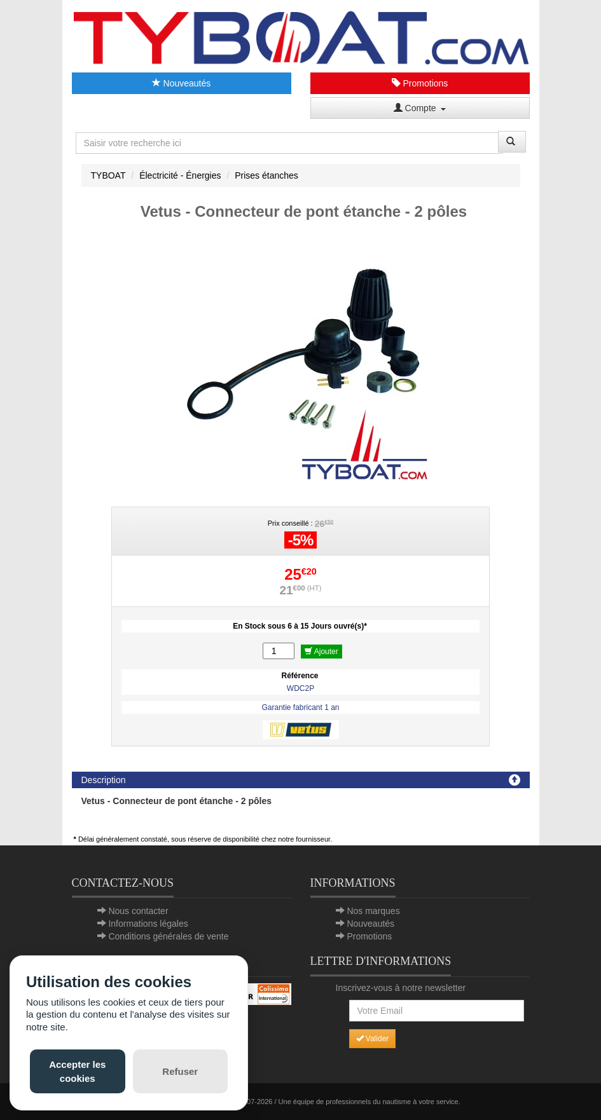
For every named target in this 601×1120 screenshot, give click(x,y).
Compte (420, 108)
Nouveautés (181, 83)
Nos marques (373, 911)
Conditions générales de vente (168, 936)
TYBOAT (108, 175)
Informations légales (148, 924)
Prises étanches (266, 175)
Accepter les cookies (77, 1071)
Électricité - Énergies (180, 175)
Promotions (420, 83)
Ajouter (321, 651)
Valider (372, 1038)
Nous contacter (138, 911)
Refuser (180, 1071)
